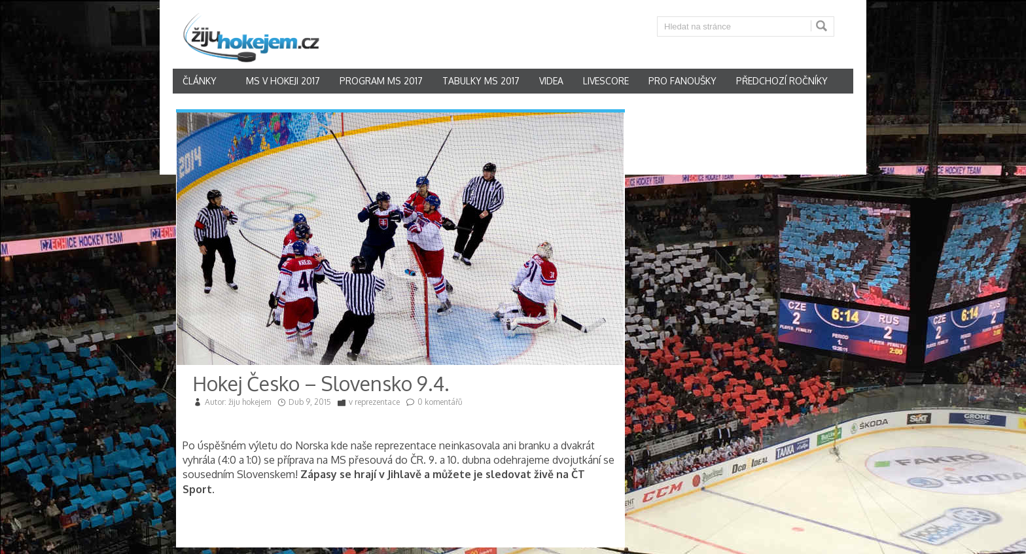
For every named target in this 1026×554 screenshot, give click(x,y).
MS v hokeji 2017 (283, 80)
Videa (551, 80)
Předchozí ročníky (782, 80)
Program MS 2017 (381, 80)
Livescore (606, 80)
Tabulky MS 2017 (481, 80)
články (200, 80)
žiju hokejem (249, 402)
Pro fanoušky (682, 80)
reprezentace (377, 402)
